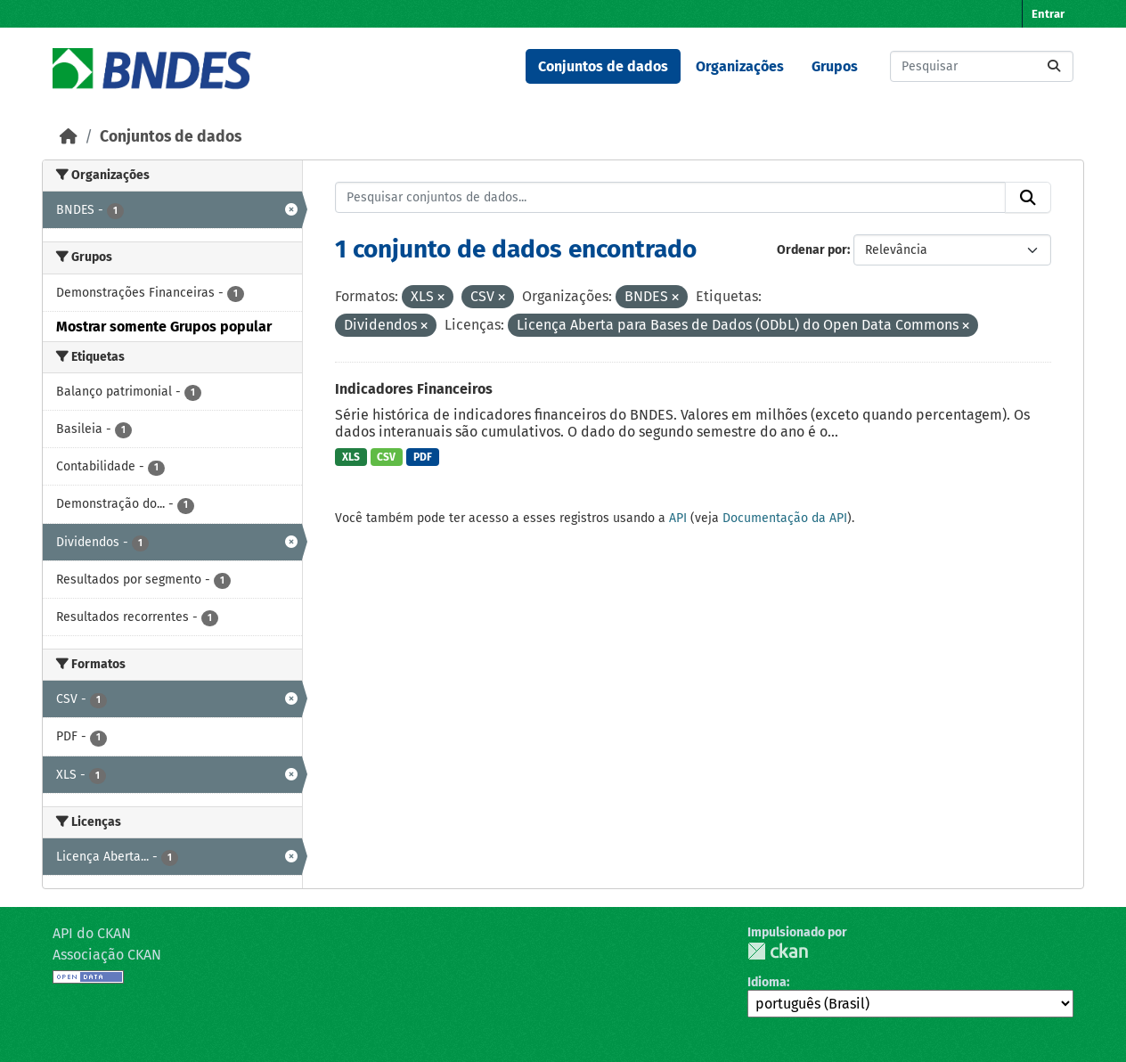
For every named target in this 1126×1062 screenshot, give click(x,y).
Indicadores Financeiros (414, 388)
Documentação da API (784, 518)
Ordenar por (812, 249)
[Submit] (1054, 66)
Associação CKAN (107, 954)
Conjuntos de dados (603, 66)
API (678, 518)
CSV (386, 457)
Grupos (835, 66)
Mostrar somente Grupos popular (164, 326)
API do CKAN (92, 933)
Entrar (1048, 13)
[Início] (69, 136)
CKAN (777, 951)
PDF (422, 457)
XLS (351, 457)
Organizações (740, 66)
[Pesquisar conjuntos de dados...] (981, 66)
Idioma (767, 982)
